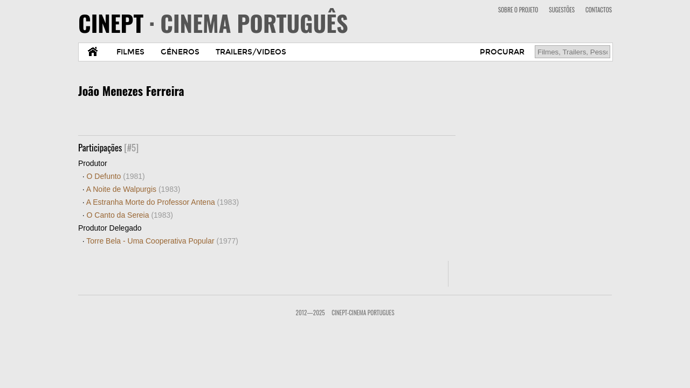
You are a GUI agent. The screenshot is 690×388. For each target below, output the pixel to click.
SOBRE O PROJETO (518, 9)
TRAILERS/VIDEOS (251, 52)
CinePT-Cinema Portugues (363, 312)
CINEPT (213, 22)
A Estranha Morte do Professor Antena (162, 202)
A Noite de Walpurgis (133, 189)
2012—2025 (310, 312)
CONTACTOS (598, 9)
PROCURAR (502, 52)
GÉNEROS (180, 52)
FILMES (130, 52)
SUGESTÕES (562, 9)
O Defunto (116, 176)
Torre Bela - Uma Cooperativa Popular (162, 241)
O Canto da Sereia (130, 215)
